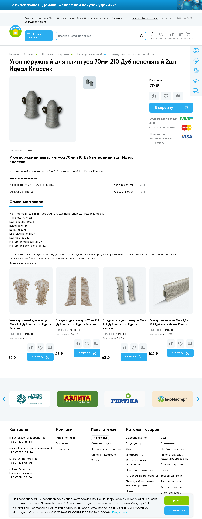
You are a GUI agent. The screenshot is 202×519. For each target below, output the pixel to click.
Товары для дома (171, 481)
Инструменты (134, 454)
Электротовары (171, 492)
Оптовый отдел (91, 18)
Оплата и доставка (66, 18)
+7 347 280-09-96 (122, 185)
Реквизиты (62, 449)
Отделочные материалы (142, 475)
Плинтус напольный (91, 54)
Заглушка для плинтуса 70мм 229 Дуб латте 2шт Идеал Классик (75, 324)
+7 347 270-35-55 (20, 441)
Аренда (104, 18)
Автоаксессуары (171, 487)
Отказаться (177, 510)
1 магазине (21, 333)
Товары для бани (171, 475)
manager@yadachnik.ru (145, 18)
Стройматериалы (172, 464)
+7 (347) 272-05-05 (35, 22)
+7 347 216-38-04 (20, 477)
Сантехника (168, 443)
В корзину (171, 107)
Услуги (52, 18)
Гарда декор (134, 443)
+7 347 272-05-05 (124, 191)
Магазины (117, 18)
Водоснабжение (136, 437)
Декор (130, 449)
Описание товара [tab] (26, 201)
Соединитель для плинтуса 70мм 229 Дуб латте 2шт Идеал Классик (124, 324)
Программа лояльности (36, 18)
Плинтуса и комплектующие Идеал (133, 54)
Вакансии (62, 443)
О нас (80, 18)
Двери (165, 470)
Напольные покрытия (57, 54)
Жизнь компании (66, 437)
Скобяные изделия (172, 449)
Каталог (31, 54)
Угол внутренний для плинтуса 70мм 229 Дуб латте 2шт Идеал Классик (30, 324)
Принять (176, 500)
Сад (163, 437)
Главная (14, 54)
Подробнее (120, 512)
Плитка (130, 491)
